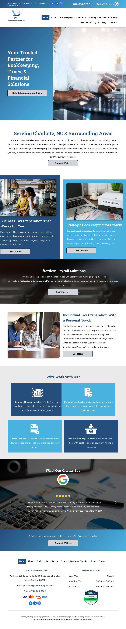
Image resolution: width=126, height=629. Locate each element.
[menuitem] (46, 17)
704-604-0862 (81, 4)
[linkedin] (57, 4)
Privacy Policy (87, 619)
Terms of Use (77, 619)
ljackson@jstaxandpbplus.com (38, 585)
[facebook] (53, 4)
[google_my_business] (61, 4)
